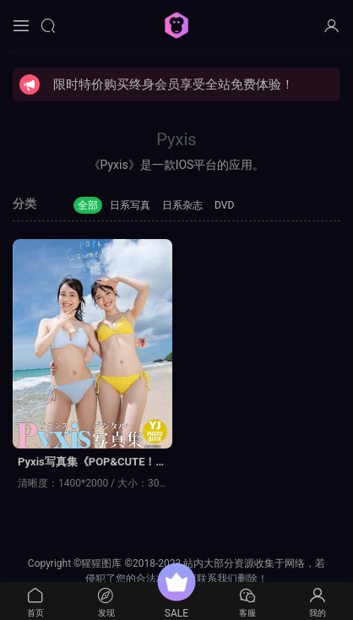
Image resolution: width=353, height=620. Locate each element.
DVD (224, 205)
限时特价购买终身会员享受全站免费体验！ (173, 84)
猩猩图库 (176, 25)
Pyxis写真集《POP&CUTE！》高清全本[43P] (92, 462)
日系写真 (130, 205)
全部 (88, 205)
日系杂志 (182, 205)
